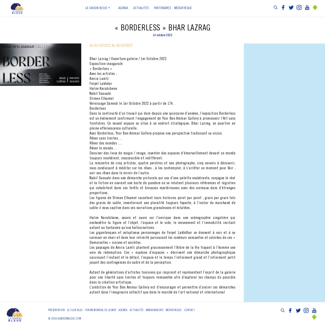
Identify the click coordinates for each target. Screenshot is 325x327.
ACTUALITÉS (141, 8)
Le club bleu (75, 310)
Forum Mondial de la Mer (100, 310)
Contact (189, 310)
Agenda (123, 8)
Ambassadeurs (154, 310)
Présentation (56, 310)
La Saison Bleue (96, 8)
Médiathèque (183, 8)
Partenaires (162, 8)
